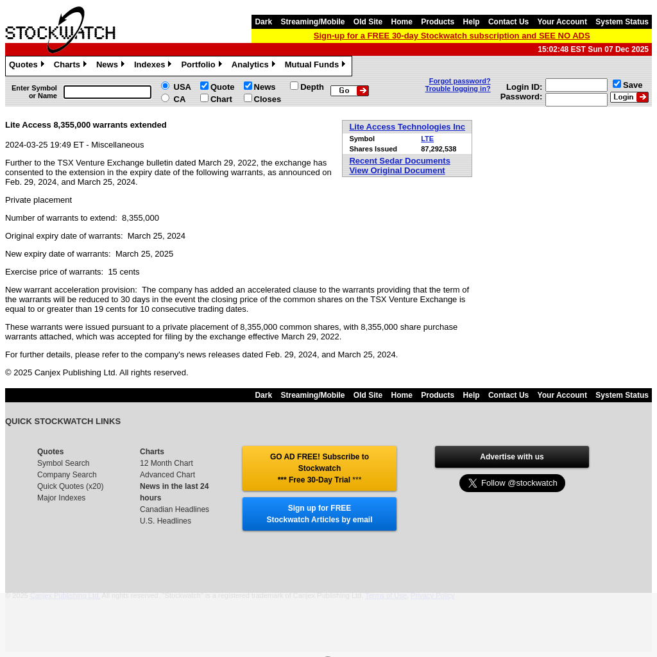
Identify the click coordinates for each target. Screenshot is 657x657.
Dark (263, 21)
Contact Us (508, 21)
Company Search (67, 474)
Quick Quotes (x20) (70, 486)
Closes (268, 99)
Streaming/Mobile (312, 21)
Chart (221, 99)
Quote (222, 87)
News (112, 66)
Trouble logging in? (458, 88)
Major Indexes (61, 497)
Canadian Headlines (174, 509)
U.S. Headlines (165, 520)
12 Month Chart (166, 463)
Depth (312, 87)
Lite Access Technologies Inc (407, 127)
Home (402, 21)
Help (471, 21)
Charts (72, 66)
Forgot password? (460, 81)
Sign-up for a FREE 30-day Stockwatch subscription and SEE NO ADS (452, 35)
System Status (622, 21)
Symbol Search (63, 463)
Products (437, 21)
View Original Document (397, 170)
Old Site (368, 21)
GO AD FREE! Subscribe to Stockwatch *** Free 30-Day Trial (319, 468)
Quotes (28, 66)
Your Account (562, 21)
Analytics (255, 66)
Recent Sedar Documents (399, 161)
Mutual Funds (317, 66)
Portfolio (203, 66)
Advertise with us (511, 456)
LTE (427, 138)
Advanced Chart (167, 474)
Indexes (154, 66)
